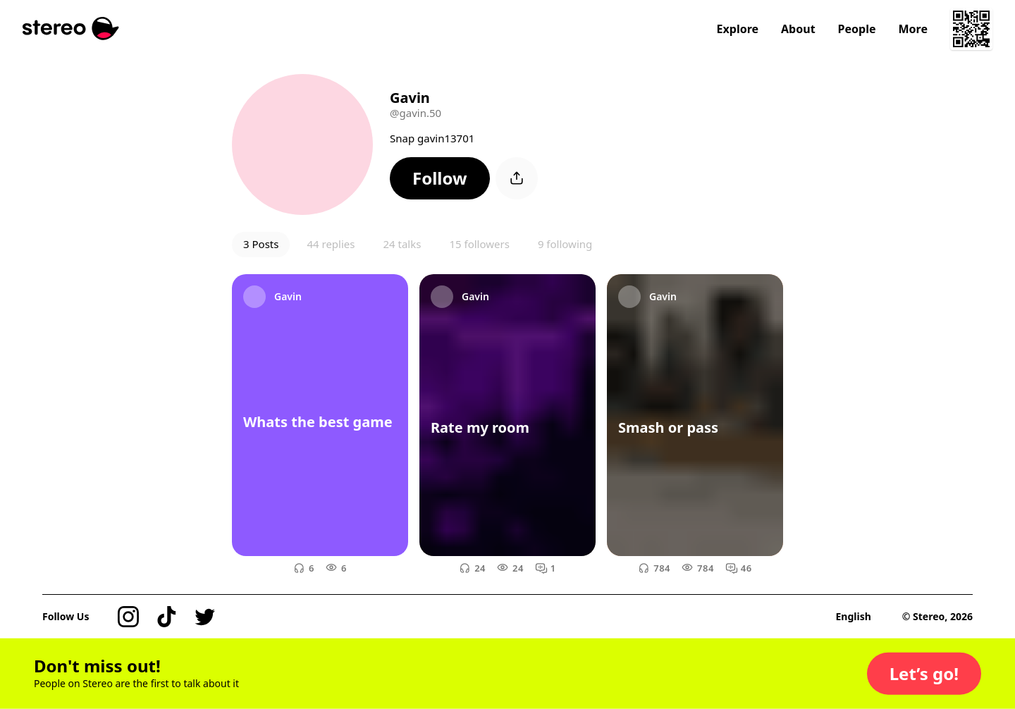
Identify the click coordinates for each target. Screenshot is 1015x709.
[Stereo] (71, 28)
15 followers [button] (479, 244)
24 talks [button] (402, 244)
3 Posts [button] (260, 244)
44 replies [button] (331, 244)
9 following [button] (565, 244)
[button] (440, 178)
